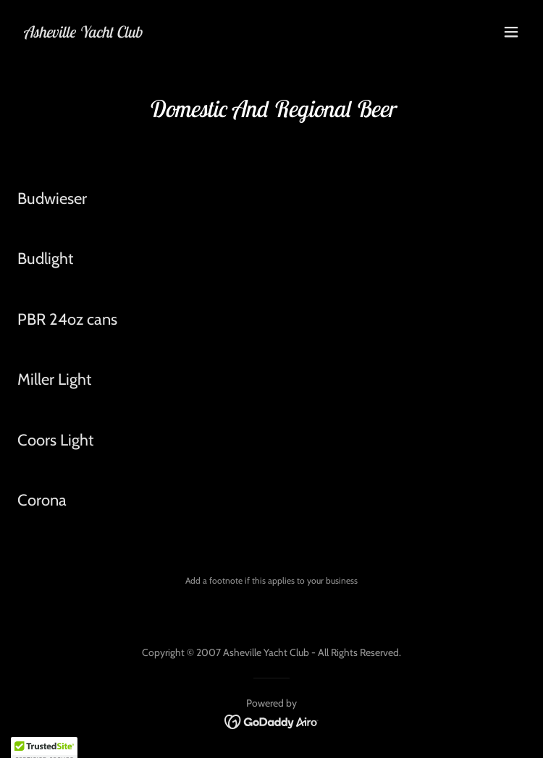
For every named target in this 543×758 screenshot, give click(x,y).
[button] (511, 31)
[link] (82, 34)
